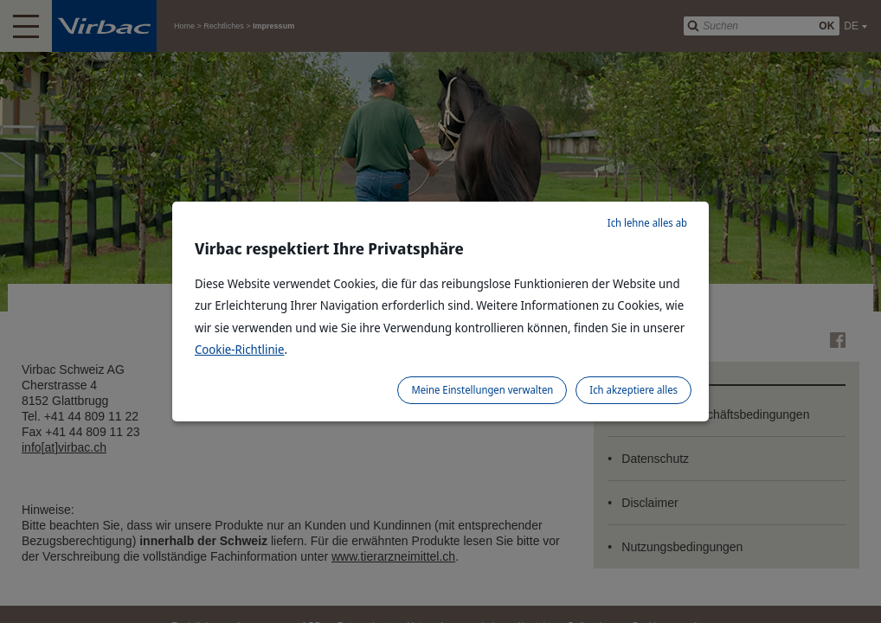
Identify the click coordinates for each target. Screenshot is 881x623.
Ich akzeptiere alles (633, 389)
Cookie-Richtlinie (240, 349)
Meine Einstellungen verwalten (482, 389)
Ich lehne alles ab (647, 222)
